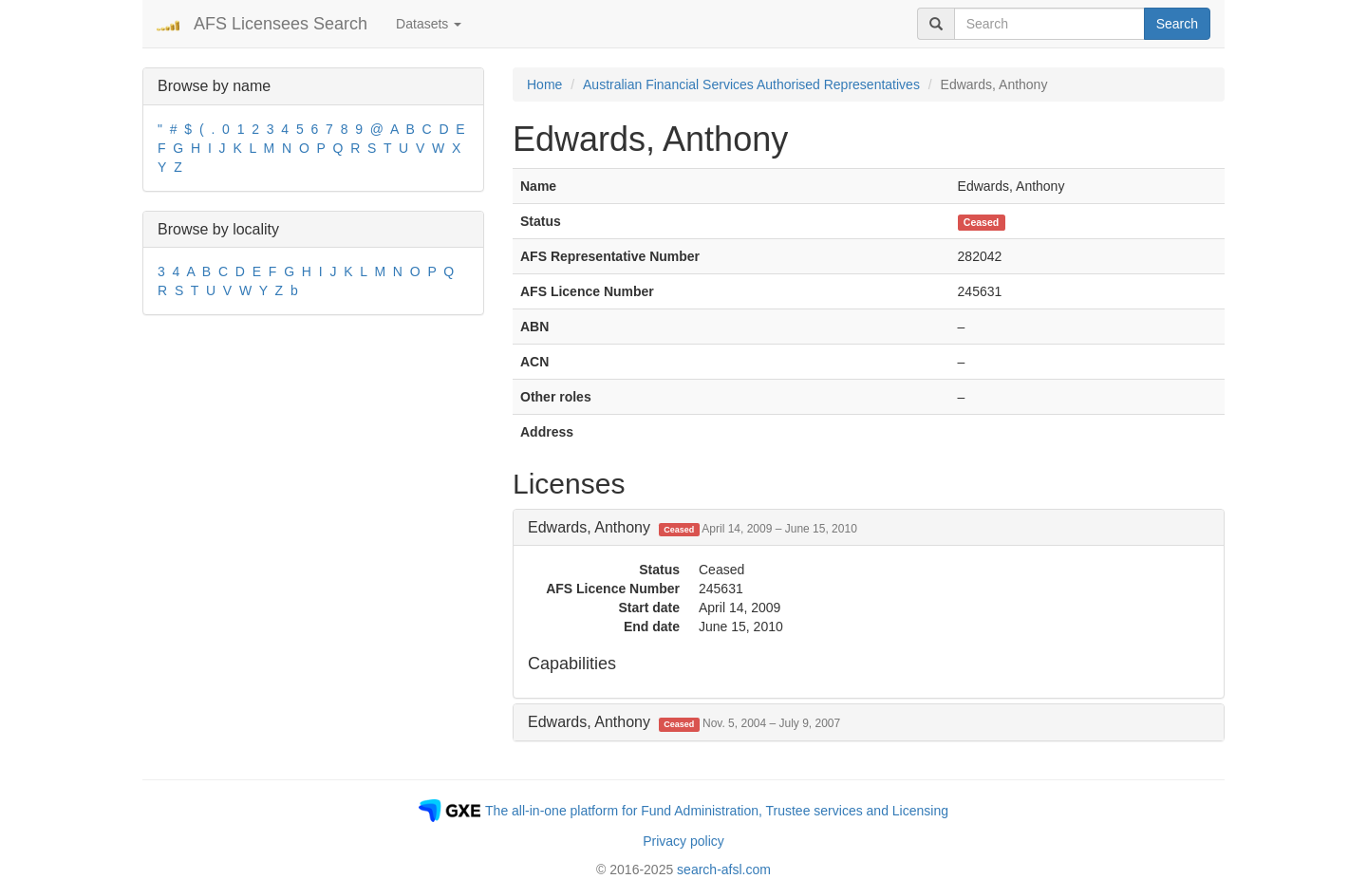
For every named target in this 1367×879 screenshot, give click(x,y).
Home (544, 84)
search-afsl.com (724, 869)
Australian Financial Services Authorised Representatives (751, 84)
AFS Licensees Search (280, 23)
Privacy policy (683, 841)
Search (1177, 23)
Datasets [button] (428, 23)
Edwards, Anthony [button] (692, 527)
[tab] (869, 528)
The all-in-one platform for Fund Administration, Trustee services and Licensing (716, 810)
